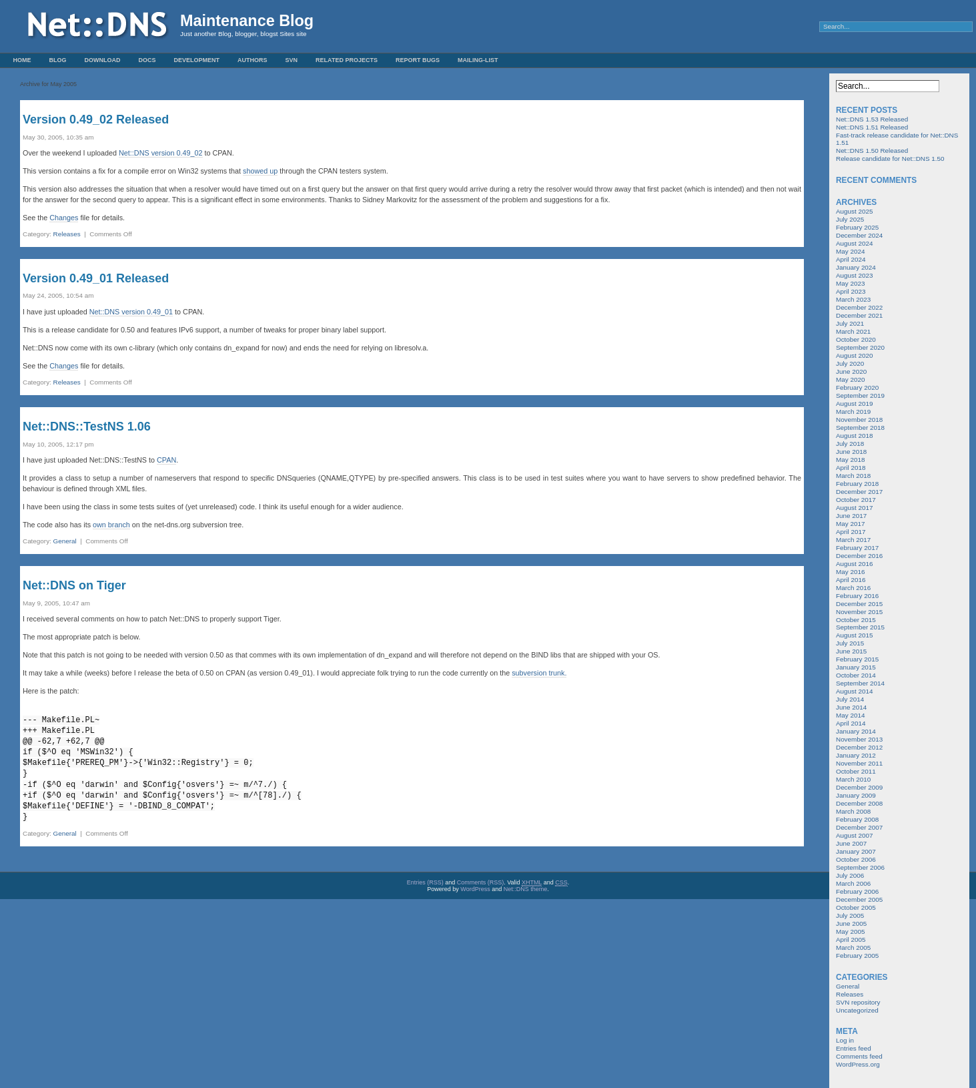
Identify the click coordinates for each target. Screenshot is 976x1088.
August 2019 (854, 403)
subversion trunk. (539, 673)
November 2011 (859, 763)
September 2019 (860, 395)
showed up (260, 171)
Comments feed (859, 1056)
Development (197, 60)
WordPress (475, 889)
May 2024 (850, 251)
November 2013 (859, 739)
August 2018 (854, 435)
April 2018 (850, 467)
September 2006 (860, 867)
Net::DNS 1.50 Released (872, 150)
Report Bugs (418, 60)
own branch (111, 525)
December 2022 (859, 307)
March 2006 (853, 883)
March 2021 (853, 331)
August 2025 (854, 211)
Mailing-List (478, 60)
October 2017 (856, 499)
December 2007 (859, 827)
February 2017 (857, 547)
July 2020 (850, 363)
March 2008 (853, 811)
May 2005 (850, 931)
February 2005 (857, 955)
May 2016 (850, 571)
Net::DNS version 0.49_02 (160, 153)
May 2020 (850, 379)
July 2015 (850, 643)
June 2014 (851, 707)
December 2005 (859, 899)
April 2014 (850, 723)
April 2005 (850, 939)
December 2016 (859, 555)
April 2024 (850, 259)
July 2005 (850, 915)
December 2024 (859, 235)
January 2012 (856, 755)
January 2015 (856, 667)
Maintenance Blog (247, 20)
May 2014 (850, 715)
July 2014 (850, 699)
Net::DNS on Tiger (74, 585)
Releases (67, 234)
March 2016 (853, 587)
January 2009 (856, 795)
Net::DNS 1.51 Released (872, 127)
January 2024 (856, 267)
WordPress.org (858, 1064)
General (65, 541)
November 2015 (859, 611)
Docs (147, 60)
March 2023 (853, 299)
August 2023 (854, 275)
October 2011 (856, 771)
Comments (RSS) (480, 882)
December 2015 (859, 603)
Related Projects (347, 60)
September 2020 (860, 347)
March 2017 (853, 539)
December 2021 (859, 315)
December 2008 (859, 803)
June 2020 (851, 371)
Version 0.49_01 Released (96, 278)
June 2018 (851, 451)
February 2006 (857, 891)
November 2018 (859, 419)
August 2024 (854, 243)
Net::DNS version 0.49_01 (131, 312)
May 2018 (850, 459)
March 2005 (853, 947)
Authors (252, 60)
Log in (845, 1040)
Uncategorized (857, 1010)
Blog (58, 60)
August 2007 (854, 835)
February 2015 (857, 659)
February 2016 (857, 595)
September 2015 (860, 627)
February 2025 (857, 227)
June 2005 (851, 923)
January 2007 (856, 851)
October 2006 (856, 859)
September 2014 (860, 683)
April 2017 (850, 531)
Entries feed (853, 1048)
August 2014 (854, 691)
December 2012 (859, 747)
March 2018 (853, 475)
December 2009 (859, 787)
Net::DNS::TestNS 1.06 (87, 426)
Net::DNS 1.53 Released (872, 119)
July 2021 (850, 323)
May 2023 (850, 283)
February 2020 (857, 387)
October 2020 (856, 339)
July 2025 (850, 219)
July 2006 (850, 875)
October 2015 (856, 619)
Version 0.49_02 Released (96, 119)
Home (22, 60)
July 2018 (850, 443)
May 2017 (850, 523)
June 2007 (851, 843)
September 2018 (860, 427)
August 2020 (854, 355)
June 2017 (851, 515)
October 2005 (856, 907)
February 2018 (857, 483)
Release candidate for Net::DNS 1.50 (890, 158)
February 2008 (857, 819)
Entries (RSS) (425, 882)
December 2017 (859, 491)
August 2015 (854, 635)
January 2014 (856, 731)
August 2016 (854, 563)
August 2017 (854, 507)
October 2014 (856, 675)
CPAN (166, 460)
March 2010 (853, 779)
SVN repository (858, 1002)
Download (103, 60)
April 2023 (850, 291)
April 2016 (850, 579)
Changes (63, 218)
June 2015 (851, 651)
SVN (292, 60)
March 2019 (853, 411)
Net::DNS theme (526, 889)
